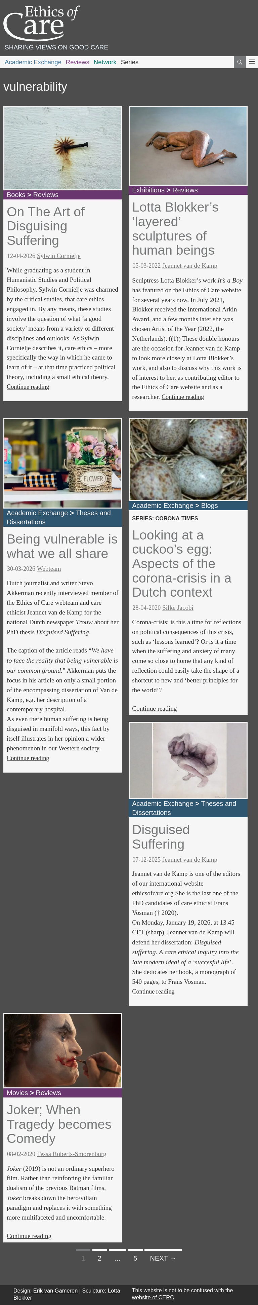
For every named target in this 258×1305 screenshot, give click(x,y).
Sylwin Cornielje (59, 255)
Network (105, 62)
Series (130, 62)
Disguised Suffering (161, 836)
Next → (163, 1258)
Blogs (209, 505)
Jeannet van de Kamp (189, 265)
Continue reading (28, 386)
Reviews (77, 62)
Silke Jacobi (178, 607)
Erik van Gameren (55, 1291)
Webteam (49, 568)
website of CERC (153, 1297)
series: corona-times (165, 518)
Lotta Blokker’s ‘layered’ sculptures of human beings (175, 228)
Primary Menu (252, 67)
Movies (17, 1092)
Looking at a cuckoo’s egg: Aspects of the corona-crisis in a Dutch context (181, 564)
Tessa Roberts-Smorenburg (71, 1153)
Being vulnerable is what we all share (62, 546)
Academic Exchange (33, 62)
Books (16, 194)
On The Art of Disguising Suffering (46, 226)
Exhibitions (148, 190)
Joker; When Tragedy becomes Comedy (59, 1124)
